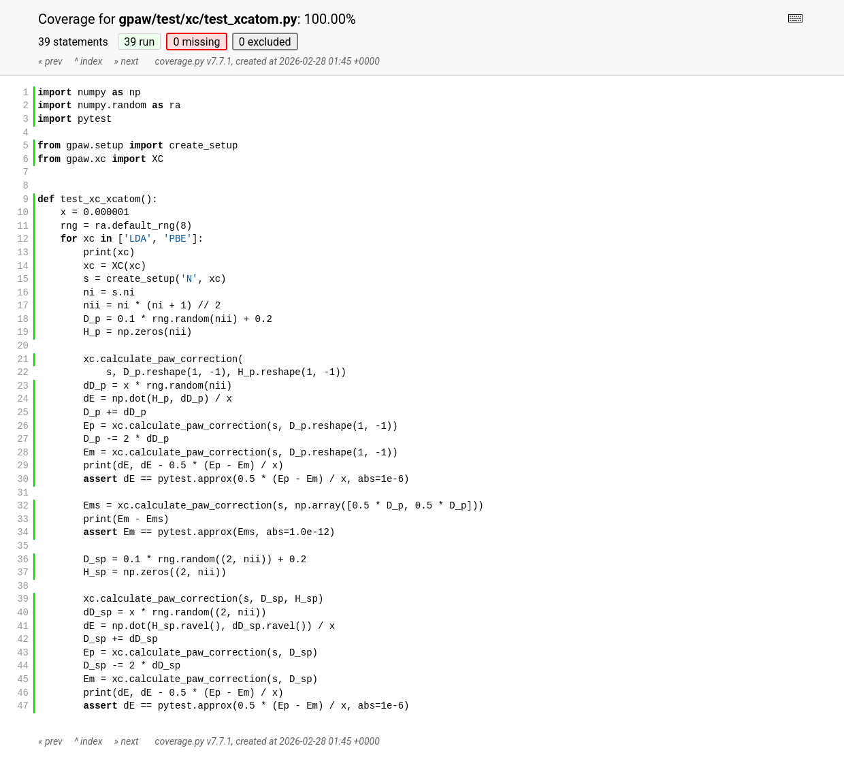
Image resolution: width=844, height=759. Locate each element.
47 (23, 706)
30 (23, 479)
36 (23, 559)
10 (23, 212)
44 (23, 666)
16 (23, 293)
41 (23, 626)
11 (23, 226)
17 (23, 306)
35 (23, 546)
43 (23, 653)
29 (23, 465)
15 (23, 279)
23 (23, 386)
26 (23, 426)
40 (23, 613)
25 (23, 412)
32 (23, 506)
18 (23, 319)
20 (23, 346)
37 (23, 572)
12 (23, 239)
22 (23, 372)
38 (23, 586)
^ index (88, 61)
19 (23, 332)
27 (23, 439)
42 (23, 639)
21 (23, 359)
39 (139, 41)
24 (23, 399)
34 (23, 532)
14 (23, 266)
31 (23, 493)
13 (23, 252)
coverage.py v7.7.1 (193, 61)
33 (23, 519)
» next (126, 61)
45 (23, 679)
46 (23, 693)
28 (23, 453)
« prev (50, 61)
